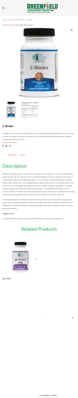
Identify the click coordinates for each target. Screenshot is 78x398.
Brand (22, 154)
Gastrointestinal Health (17, 20)
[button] (71, 30)
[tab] (12, 154)
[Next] (35, 258)
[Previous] (5, 258)
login (12, 25)
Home (4, 20)
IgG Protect (6, 277)
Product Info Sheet (9, 141)
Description (12, 154)
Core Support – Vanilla (48, 394)
